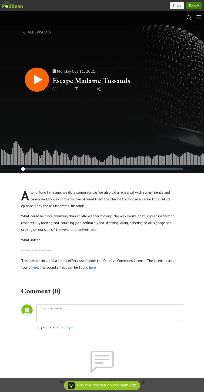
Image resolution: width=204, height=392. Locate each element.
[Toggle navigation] (198, 17)
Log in (69, 327)
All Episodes (36, 32)
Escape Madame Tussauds (91, 80)
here (34, 267)
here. (92, 267)
